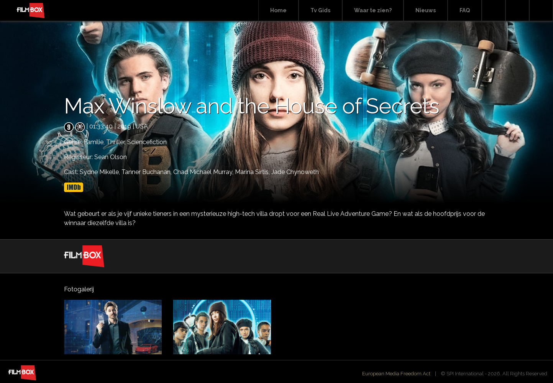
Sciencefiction (147, 142)
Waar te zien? (373, 10)
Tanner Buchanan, (147, 172)
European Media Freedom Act (396, 373)
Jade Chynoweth (295, 172)
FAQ (464, 10)
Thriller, (116, 142)
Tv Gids (320, 10)
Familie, (95, 142)
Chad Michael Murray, (204, 172)
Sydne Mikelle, (100, 172)
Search (493, 10)
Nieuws (425, 10)
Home (278, 10)
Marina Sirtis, (253, 172)
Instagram (541, 10)
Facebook (517, 10)
